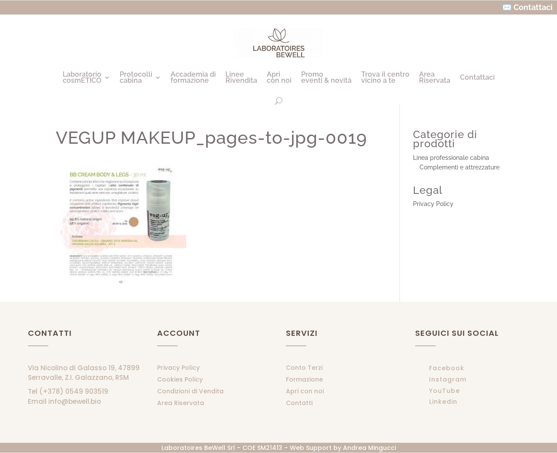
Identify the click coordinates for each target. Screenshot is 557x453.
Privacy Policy (433, 203)
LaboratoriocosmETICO (82, 77)
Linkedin (443, 401)
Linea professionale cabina (451, 157)
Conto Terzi (304, 367)
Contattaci (477, 77)
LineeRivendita (241, 77)
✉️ (507, 7)
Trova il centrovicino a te (385, 77)
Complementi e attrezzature (459, 167)
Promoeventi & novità (326, 77)
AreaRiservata (434, 77)
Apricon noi (279, 77)
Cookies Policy (180, 379)
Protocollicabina (136, 77)
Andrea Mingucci (369, 447)
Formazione (304, 379)
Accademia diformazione (193, 77)
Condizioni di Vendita (190, 391)
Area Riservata (180, 403)
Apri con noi (305, 391)
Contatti (299, 403)
